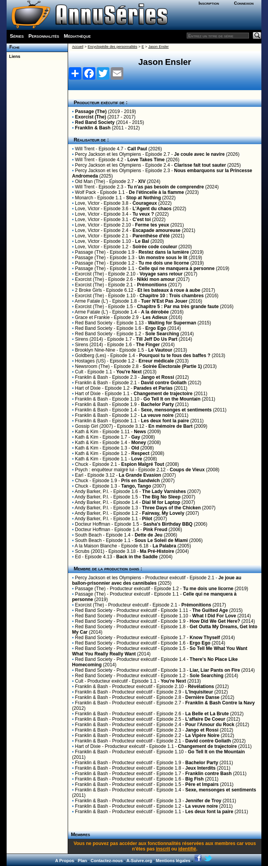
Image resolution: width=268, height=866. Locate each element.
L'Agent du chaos (152, 208)
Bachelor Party (157, 404)
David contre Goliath (163, 382)
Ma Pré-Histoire (157, 551)
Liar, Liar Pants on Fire (215, 670)
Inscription (209, 3)
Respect (140, 453)
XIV (141, 181)
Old (135, 448)
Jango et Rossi (157, 377)
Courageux (145, 203)
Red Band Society (95, 122)
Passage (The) (91, 111)
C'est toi (142, 219)
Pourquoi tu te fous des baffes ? (174, 355)
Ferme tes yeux (152, 225)
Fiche (13, 47)
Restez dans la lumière (163, 252)
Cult (79, 372)
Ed (78, 556)
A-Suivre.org (139, 860)
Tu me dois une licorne (163, 263)
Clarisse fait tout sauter (200, 165)
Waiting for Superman (172, 323)
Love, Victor (87, 203)
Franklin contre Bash (208, 773)
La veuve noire (157, 415)
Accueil (77, 47)
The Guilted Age (210, 610)
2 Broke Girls (88, 290)
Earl (79, 475)
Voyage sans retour (161, 274)
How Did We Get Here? (215, 621)
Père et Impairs (202, 784)
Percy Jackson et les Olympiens (108, 154)
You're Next (129, 372)
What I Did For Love (214, 616)
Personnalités (43, 36)
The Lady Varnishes (164, 491)
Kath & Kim (86, 431)
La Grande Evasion (140, 475)
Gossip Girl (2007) (94, 426)
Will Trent (85, 149)
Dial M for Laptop (161, 502)
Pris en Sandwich (140, 480)
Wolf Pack (85, 192)
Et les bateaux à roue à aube (169, 290)
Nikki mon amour (156, 279)
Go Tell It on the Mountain (172, 399)
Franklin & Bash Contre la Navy (220, 703)
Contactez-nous (107, 860)
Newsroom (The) (92, 366)
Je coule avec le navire (199, 154)
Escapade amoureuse (156, 230)
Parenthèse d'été (151, 236)
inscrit (163, 849)
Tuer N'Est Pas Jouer (164, 301)
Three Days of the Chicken (171, 508)
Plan (82, 860)
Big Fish (194, 779)
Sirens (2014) (89, 339)
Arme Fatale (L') (91, 301)
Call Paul (137, 149)
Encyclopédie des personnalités (112, 47)
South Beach (88, 535)
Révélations (201, 686)
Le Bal (142, 241)
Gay (135, 437)
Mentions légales (173, 860)
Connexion (244, 3)
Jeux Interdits (200, 768)
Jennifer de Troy (203, 800)
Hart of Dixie (88, 388)
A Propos (64, 860)
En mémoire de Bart (171, 426)
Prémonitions (152, 285)
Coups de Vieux (187, 469)
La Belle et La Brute (207, 713)
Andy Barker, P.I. (92, 491)
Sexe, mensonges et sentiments (176, 410)
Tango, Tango (136, 486)
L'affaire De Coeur (205, 719)
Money (138, 442)
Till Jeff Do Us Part (156, 339)
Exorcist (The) (90, 117)
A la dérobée (155, 312)
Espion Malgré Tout (142, 464)
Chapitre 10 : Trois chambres (172, 295)
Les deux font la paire (165, 420)
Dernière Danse (202, 697)
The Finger (148, 344)
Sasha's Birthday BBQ (168, 524)
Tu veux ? (143, 214)
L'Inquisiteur (199, 692)
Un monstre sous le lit (162, 257)
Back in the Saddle (137, 556)
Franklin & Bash (92, 128)
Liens (13, 56)
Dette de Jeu (148, 535)
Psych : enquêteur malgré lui (104, 469)
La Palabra (164, 546)
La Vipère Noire (202, 735)
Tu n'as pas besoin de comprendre (166, 187)
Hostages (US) (90, 361)
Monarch (84, 197)
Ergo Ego (155, 328)
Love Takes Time (146, 159)
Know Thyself (205, 637)
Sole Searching (162, 333)
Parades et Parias (153, 388)
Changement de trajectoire (163, 393)
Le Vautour (160, 350)
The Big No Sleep (161, 497)
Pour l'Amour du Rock (209, 724)
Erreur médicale (156, 361)
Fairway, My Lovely (163, 513)
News (140, 431)
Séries (17, 36)
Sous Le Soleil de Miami (161, 540)
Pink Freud (155, 529)
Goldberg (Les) (90, 355)
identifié (187, 849)
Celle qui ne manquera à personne (176, 268)
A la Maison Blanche (96, 546)
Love (136, 459)
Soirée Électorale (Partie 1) (172, 366)
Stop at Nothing (143, 197)
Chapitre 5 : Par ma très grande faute (178, 306)
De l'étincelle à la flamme (156, 192)
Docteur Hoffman (92, 524)
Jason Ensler (158, 47)
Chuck (81, 464)
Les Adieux (155, 317)
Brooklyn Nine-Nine (95, 350)
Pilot (147, 518)
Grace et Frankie (92, 317)
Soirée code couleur (155, 246)
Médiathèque (77, 36)
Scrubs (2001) (89, 551)
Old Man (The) (90, 181)
